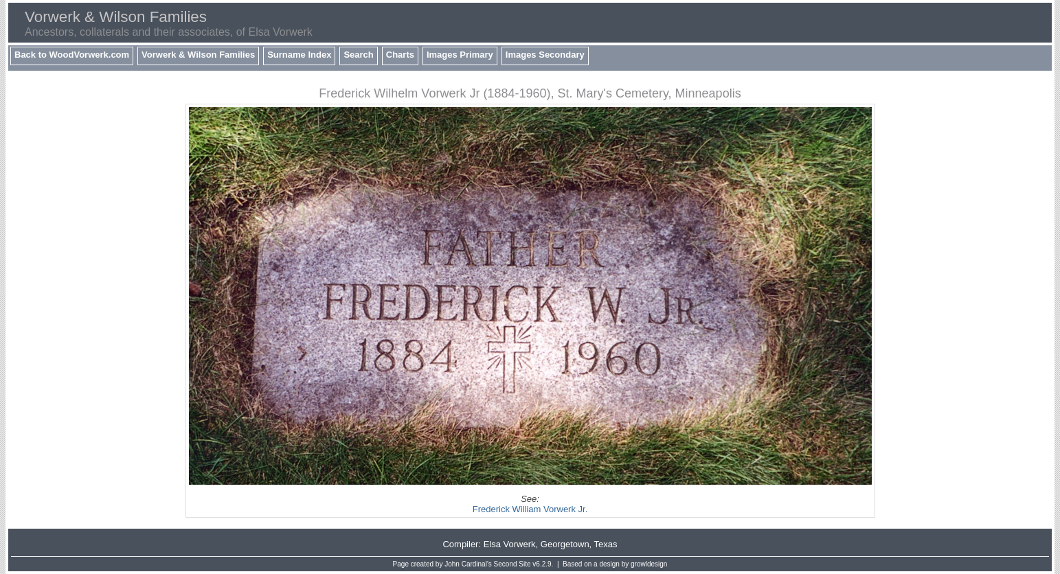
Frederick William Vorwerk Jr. (530, 509)
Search (358, 54)
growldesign (649, 564)
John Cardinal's (468, 564)
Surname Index (299, 54)
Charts (400, 54)
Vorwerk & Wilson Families (198, 54)
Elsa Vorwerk (510, 544)
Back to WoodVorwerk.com (71, 54)
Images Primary (460, 54)
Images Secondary (545, 54)
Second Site (512, 564)
